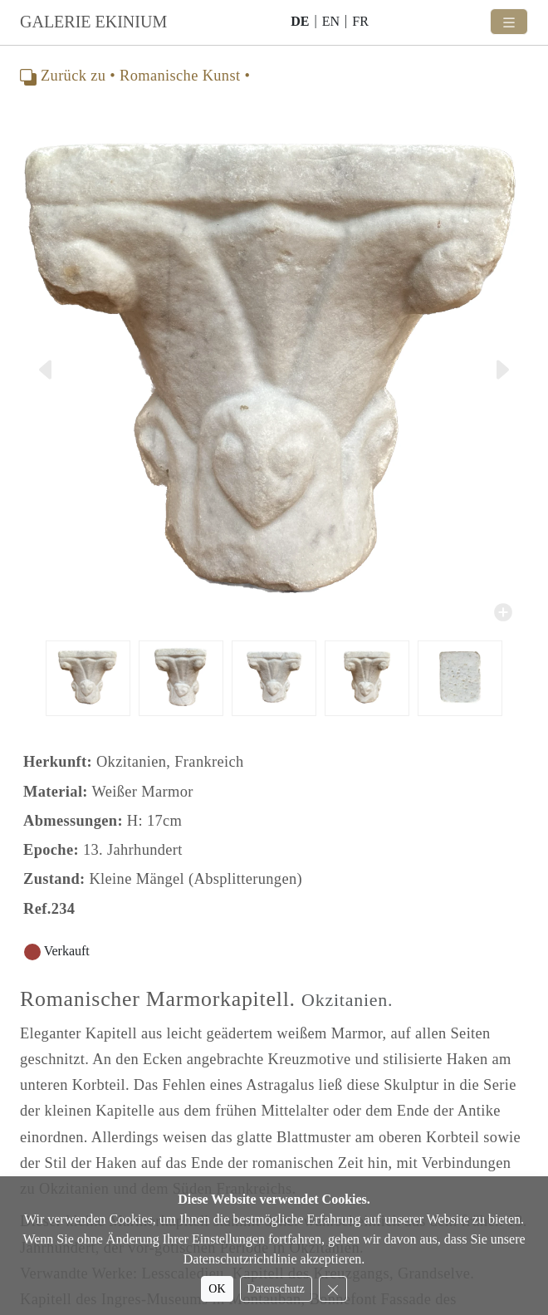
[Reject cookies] (333, 1289)
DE (300, 21)
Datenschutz (276, 1289)
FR (360, 21)
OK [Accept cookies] (216, 1289)
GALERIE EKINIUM (93, 21)
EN (331, 21)
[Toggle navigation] (509, 21)
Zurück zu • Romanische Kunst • (135, 75)
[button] (49, 369)
